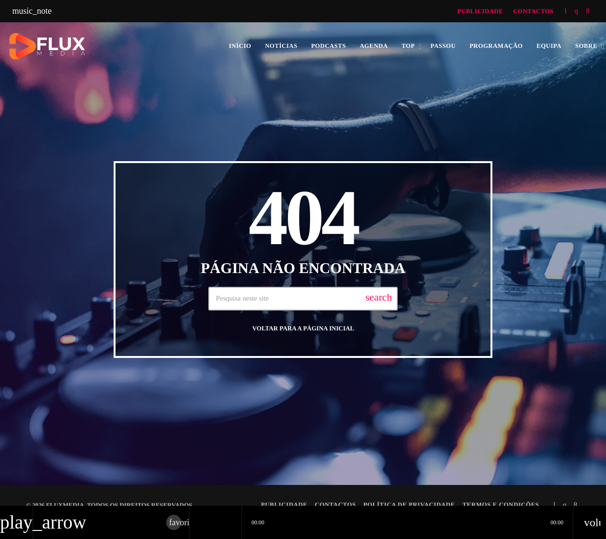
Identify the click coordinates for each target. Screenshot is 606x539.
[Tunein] (565, 11)
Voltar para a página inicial (303, 328)
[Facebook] (588, 11)
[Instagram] (576, 11)
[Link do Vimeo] (115, 46)
